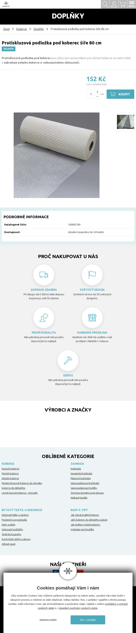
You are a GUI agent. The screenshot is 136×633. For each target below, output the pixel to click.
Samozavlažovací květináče (85, 483)
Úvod (6, 29)
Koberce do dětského (13, 488)
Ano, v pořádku (88, 619)
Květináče (76, 468)
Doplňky (39, 29)
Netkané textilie (79, 497)
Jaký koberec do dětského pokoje (89, 519)
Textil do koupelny (11, 534)
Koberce (21, 29)
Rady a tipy (79, 510)
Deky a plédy (8, 524)
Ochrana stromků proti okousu (87, 493)
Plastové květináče (81, 478)
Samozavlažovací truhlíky (84, 488)
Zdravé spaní (8, 544)
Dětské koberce (10, 478)
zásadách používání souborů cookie (78, 608)
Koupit (124, 94)
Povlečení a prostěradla (14, 519)
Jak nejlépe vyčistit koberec (85, 524)
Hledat (105, 4)
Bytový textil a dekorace (22, 510)
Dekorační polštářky (12, 529)
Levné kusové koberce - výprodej (20, 493)
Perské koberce (10, 473)
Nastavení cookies (48, 619)
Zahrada (77, 463)
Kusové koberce (10, 468)
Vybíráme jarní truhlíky (82, 529)
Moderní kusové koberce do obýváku (22, 483)
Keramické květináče (81, 473)
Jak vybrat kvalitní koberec (85, 515)
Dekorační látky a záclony (15, 515)
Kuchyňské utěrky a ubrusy (16, 539)
